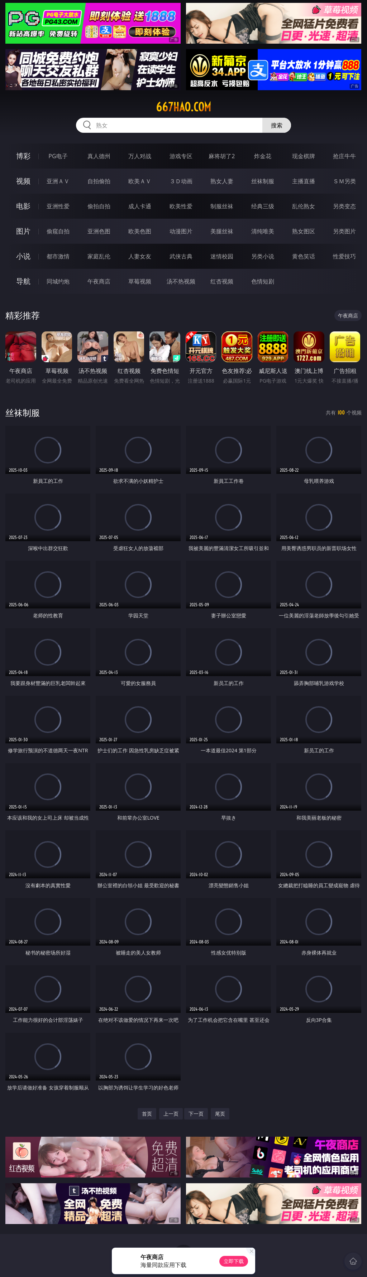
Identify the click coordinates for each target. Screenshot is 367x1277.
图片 (23, 231)
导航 (23, 281)
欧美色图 (139, 231)
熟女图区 (303, 231)
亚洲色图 (98, 231)
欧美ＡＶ (139, 181)
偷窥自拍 (58, 231)
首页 (147, 1113)
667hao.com (183, 107)
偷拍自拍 (98, 206)
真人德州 (98, 156)
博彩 (23, 156)
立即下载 (234, 1261)
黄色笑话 (303, 256)
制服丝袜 (221, 206)
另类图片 (344, 231)
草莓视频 (139, 281)
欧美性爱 (181, 206)
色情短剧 (262, 281)
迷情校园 (221, 256)
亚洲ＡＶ (58, 181)
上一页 (170, 1113)
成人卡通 (139, 206)
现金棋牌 (303, 156)
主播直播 (303, 181)
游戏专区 (181, 156)
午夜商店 (98, 281)
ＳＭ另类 (344, 181)
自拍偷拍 (98, 181)
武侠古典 (181, 256)
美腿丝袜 (221, 231)
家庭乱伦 (98, 256)
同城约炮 (58, 281)
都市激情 (58, 256)
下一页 (196, 1113)
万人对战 (139, 156)
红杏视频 (221, 281)
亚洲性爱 (58, 206)
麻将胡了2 (222, 156)
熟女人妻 (221, 181)
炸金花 (262, 156)
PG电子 (57, 156)
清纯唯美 (262, 231)
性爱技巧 (344, 256)
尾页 (220, 1113)
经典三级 (262, 206)
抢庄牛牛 (344, 156)
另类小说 (262, 256)
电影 (23, 206)
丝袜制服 (262, 181)
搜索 (276, 125)
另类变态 (344, 206)
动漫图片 (181, 231)
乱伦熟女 (303, 206)
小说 (23, 256)
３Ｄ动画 (181, 181)
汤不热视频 (181, 281)
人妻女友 (139, 256)
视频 (23, 181)
